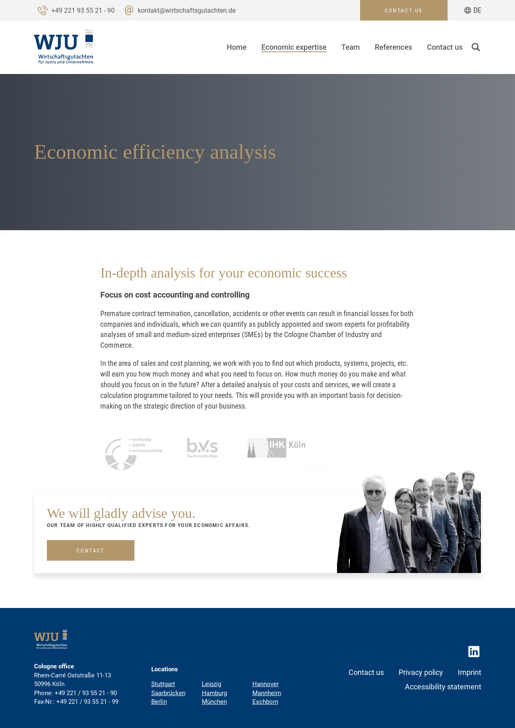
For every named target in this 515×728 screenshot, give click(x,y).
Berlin (159, 701)
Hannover (265, 684)
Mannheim (266, 693)
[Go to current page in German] (472, 10)
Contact (90, 568)
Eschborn (265, 701)
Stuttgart (163, 684)
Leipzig (211, 684)
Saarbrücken (168, 693)
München (214, 701)
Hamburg (214, 693)
